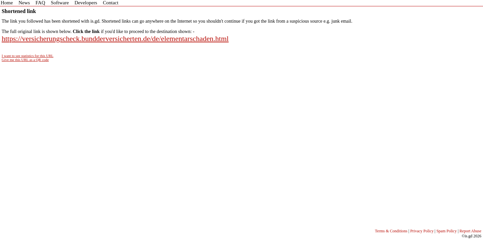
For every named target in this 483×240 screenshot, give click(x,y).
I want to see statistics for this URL (28, 56)
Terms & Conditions (391, 231)
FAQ (40, 2)
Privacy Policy (421, 231)
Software (60, 2)
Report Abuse (470, 231)
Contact (110, 2)
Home (7, 2)
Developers (86, 2)
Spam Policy (446, 231)
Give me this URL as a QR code (25, 60)
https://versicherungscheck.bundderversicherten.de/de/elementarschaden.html (115, 38)
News (24, 2)
